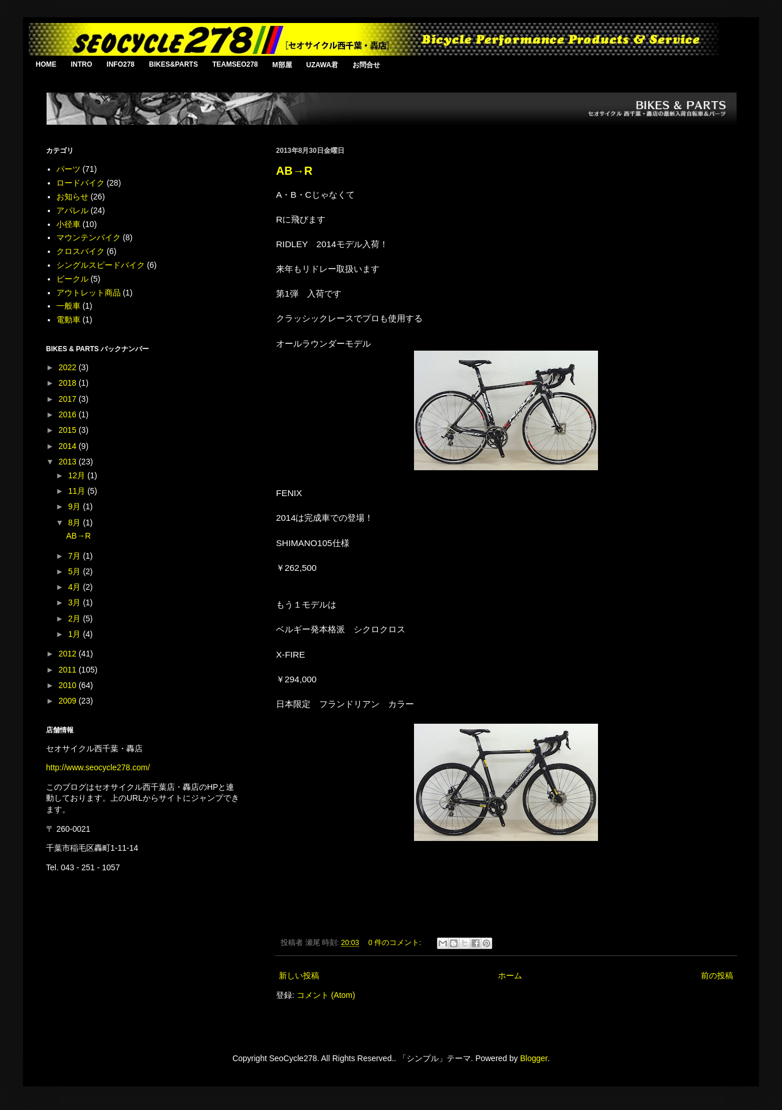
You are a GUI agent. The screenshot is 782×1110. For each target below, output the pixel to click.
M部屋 (282, 65)
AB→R (294, 170)
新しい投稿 (299, 975)
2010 (69, 685)
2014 (69, 446)
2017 (69, 399)
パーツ (68, 169)
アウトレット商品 (88, 292)
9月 (75, 506)
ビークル (72, 278)
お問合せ (366, 65)
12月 (77, 475)
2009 (69, 700)
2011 (69, 669)
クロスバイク (80, 251)
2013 (69, 461)
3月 (75, 602)
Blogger (533, 1058)
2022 (69, 367)
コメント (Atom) (326, 995)
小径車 (68, 224)
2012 (69, 653)
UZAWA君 (322, 65)
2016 (69, 414)
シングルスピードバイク (100, 265)
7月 (75, 555)
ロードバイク (80, 182)
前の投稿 (717, 975)
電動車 (68, 319)
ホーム (510, 975)
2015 (69, 430)
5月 (75, 571)
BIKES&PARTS (173, 64)
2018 (69, 382)
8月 (75, 522)
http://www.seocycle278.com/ (98, 767)
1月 (75, 634)
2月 (75, 618)
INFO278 (120, 64)
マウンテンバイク (88, 237)
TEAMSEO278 (235, 64)
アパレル (72, 210)
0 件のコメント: (396, 943)
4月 (75, 587)
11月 (77, 491)
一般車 (68, 305)
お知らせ (72, 196)
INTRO (81, 64)
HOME (46, 64)
